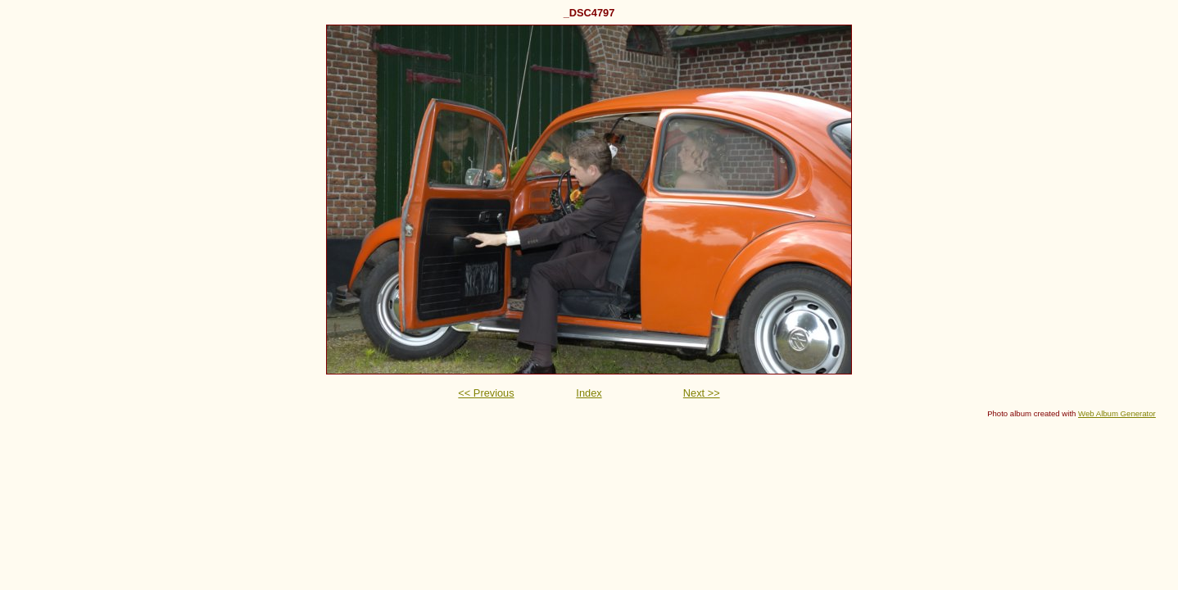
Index (588, 393)
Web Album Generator (1117, 413)
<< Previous (486, 393)
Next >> (701, 393)
